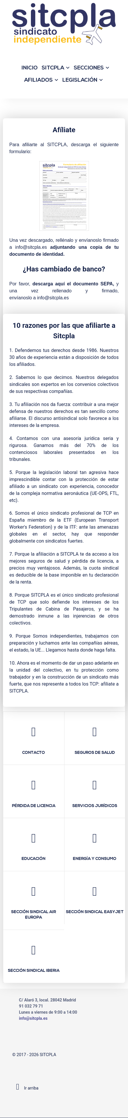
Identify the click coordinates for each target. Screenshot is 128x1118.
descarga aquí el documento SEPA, (73, 283)
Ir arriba (25, 1088)
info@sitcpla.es (31, 247)
